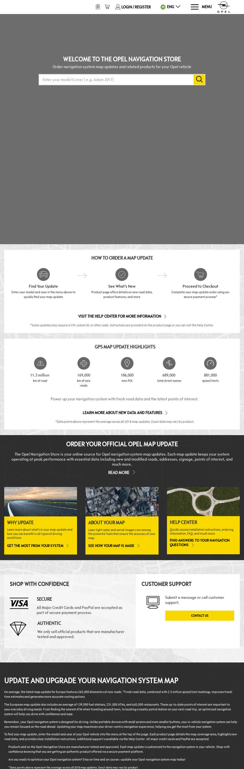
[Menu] (201, 7)
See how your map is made (113, 545)
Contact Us (199, 615)
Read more (122, 472)
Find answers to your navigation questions (200, 543)
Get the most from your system (37, 545)
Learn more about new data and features (125, 412)
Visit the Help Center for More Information (122, 316)
